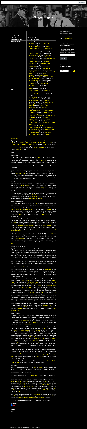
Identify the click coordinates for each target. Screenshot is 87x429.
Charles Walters (44, 126)
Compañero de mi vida (34, 110)
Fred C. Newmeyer (44, 43)
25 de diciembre (33, 198)
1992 (18, 362)
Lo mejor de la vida (33, 90)
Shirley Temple (48, 342)
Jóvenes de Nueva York (34, 46)
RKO (52, 233)
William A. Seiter (44, 75)
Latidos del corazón (34, 120)
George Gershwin (20, 209)
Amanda (31, 88)
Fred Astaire (18, 147)
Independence (43, 141)
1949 (50, 305)
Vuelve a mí (32, 126)
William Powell (29, 319)
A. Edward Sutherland (47, 45)
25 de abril (41, 142)
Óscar (45, 144)
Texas (23, 173)
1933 (50, 222)
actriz (14, 144)
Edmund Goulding (49, 129)
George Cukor (38, 114)
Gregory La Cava (47, 87)
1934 (46, 381)
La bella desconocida (34, 132)
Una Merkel (18, 230)
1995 (51, 142)
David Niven (16, 330)
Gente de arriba (32, 73)
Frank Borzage (46, 119)
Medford (14, 396)
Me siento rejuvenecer (34, 127)
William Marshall (47, 390)
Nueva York (35, 195)
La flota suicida (32, 50)
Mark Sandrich (47, 70)
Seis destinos (32, 107)
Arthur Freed (29, 347)
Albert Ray (47, 55)
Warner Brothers (47, 225)
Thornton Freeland (45, 63)
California (33, 142)
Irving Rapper (45, 131)
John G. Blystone (46, 68)
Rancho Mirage (24, 142)
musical (19, 149)
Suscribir (63, 58)
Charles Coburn (25, 330)
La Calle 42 (31, 58)
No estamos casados (34, 129)
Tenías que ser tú (33, 122)
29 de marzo (19, 381)
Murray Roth (46, 61)
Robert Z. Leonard (46, 117)
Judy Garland (19, 308)
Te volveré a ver (33, 112)
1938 (41, 292)
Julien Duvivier (44, 107)
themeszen (38, 427)
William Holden (39, 356)
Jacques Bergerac (28, 386)
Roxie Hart (31, 105)
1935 (28, 280)
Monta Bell (48, 46)
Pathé (14, 222)
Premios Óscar (46, 360)
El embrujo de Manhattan (35, 77)
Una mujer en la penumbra (35, 115)
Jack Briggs (27, 384)
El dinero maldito (33, 61)
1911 (18, 142)
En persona (31, 75)
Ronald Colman (29, 337)
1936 (36, 282)
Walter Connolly (26, 324)
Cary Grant (35, 340)
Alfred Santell (47, 90)
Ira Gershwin (29, 209)
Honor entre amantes (34, 48)
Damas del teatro (33, 87)
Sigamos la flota (33, 82)
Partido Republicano (32, 375)
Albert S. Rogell (45, 50)
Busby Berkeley (51, 58)
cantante (24, 144)
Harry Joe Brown (45, 66)
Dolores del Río (20, 238)
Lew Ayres (22, 383)
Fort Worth (19, 173)
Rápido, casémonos (34, 134)
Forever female (32, 131)
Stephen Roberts (51, 77)
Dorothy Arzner (48, 48)
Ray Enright (52, 71)
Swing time (31, 83)
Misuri (49, 141)
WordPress (24, 427)
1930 (19, 214)
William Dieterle (46, 112)
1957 (54, 388)
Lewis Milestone (49, 102)
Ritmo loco (31, 85)
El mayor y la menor (34, 104)
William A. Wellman (44, 105)
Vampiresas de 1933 (34, 65)
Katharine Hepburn (21, 266)
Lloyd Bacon (46, 57)
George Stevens (44, 83)
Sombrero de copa (33, 80)
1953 (48, 384)
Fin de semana (32, 117)
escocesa (39, 157)
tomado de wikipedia (15, 138)
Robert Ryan (16, 342)
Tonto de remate (33, 45)
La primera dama (33, 119)
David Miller (48, 132)
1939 (45, 328)
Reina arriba (32, 43)
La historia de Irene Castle (35, 99)
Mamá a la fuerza (33, 97)
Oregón (40, 367)
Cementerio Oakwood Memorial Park (27, 397)
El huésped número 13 (34, 55)
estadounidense (31, 144)
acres (34, 367)
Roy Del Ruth (45, 73)
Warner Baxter (49, 229)
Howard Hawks (49, 127)
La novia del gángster (34, 51)
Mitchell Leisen (51, 115)
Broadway (34, 196)
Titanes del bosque (33, 53)
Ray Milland (53, 338)
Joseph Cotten (39, 342)
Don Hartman (46, 122)
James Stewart (32, 322)
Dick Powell (42, 229)
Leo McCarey (50, 109)
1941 (39, 383)
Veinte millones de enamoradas (36, 71)
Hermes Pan (48, 269)
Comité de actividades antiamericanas (32, 377)
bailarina (18, 144)
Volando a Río (32, 63)
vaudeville (21, 185)
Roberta (22, 280)
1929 (40, 198)
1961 (14, 390)
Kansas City (43, 160)
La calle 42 (45, 224)
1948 (17, 310)
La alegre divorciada (34, 70)
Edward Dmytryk (49, 110)
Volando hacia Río (18, 235)
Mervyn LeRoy (47, 65)
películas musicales (39, 147)
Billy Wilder (46, 104)
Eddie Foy (28, 185)
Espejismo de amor (33, 100)
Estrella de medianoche (34, 78)
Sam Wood (46, 100)
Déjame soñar (32, 66)
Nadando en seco (33, 57)
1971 (18, 391)
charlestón (43, 187)
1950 (53, 360)
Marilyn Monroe (38, 353)
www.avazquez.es (68, 36)
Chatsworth (41, 397)
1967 (13, 362)
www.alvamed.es (68, 38)
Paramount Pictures (45, 214)
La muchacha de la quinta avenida (37, 93)
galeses (31, 159)
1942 (43, 338)
